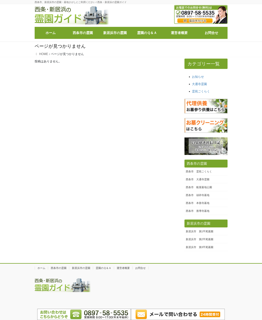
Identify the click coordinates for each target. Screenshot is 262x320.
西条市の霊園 (58, 267)
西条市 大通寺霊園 (197, 179)
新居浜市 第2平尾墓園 (199, 239)
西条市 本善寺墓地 (197, 203)
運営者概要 (123, 267)
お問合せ (140, 267)
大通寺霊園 (199, 84)
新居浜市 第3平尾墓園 (199, 247)
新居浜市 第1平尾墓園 (199, 231)
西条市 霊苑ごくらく (199, 171)
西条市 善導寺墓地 (197, 210)
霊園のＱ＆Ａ (103, 267)
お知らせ (198, 76)
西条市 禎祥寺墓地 (197, 195)
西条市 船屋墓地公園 (199, 187)
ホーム (41, 267)
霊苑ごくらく (201, 91)
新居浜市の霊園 (81, 267)
